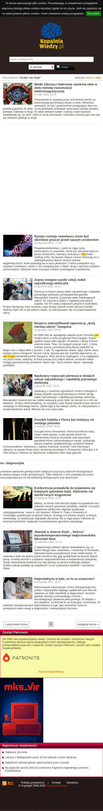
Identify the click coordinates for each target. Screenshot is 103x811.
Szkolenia (72, 782)
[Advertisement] (51, 177)
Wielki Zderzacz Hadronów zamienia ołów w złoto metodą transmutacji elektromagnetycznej (65, 88)
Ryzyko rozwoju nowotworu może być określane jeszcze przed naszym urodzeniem (66, 238)
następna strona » (87, 624)
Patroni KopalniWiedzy (52, 671)
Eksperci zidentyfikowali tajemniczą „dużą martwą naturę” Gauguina (64, 325)
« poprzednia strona (16, 624)
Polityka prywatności (33, 782)
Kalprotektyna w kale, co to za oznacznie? (64, 579)
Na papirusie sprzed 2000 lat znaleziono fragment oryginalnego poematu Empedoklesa (47, 769)
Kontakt (56, 782)
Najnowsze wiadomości (19, 745)
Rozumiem (93, 13)
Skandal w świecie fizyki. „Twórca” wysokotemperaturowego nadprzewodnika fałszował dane (64, 535)
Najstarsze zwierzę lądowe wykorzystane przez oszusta (37, 762)
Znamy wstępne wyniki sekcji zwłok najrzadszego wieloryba (59, 281)
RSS (10, 783)
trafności (89, 77)
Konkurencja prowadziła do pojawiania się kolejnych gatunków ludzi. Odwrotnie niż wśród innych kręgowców (64, 491)
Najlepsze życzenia (16, 752)
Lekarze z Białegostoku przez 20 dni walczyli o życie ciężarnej (40, 757)
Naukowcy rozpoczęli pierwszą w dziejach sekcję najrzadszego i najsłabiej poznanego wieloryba (65, 379)
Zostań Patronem (15, 632)
